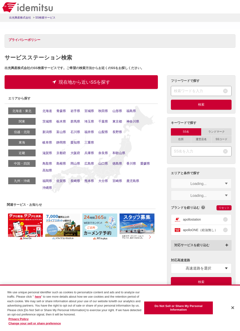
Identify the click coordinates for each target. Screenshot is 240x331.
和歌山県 (118, 153)
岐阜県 (47, 142)
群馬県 (75, 121)
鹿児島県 (132, 181)
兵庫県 (89, 153)
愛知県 (75, 142)
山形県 (117, 111)
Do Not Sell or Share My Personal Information (178, 307)
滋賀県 (47, 153)
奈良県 (103, 153)
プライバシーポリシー (24, 40)
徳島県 (117, 163)
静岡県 (61, 142)
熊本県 (89, 181)
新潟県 (47, 132)
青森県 (61, 111)
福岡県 (47, 181)
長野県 (117, 132)
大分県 (103, 181)
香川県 (131, 163)
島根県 (61, 163)
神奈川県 (132, 121)
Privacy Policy (18, 319)
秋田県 (103, 111)
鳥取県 (47, 163)
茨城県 (47, 121)
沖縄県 (47, 188)
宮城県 (89, 111)
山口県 (103, 163)
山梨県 (103, 132)
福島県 (131, 111)
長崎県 (75, 181)
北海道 (47, 111)
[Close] (233, 308)
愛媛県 (145, 163)
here (38, 296)
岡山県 (75, 163)
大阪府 (75, 153)
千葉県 (103, 121)
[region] (120, 308)
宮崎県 (117, 181)
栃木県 (61, 121)
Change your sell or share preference (34, 323)
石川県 (75, 132)
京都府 (61, 153)
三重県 (89, 142)
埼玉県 (89, 121)
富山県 (61, 132)
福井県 (89, 132)
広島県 (89, 163)
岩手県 (75, 111)
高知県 (47, 170)
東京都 (117, 121)
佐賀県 (61, 181)
